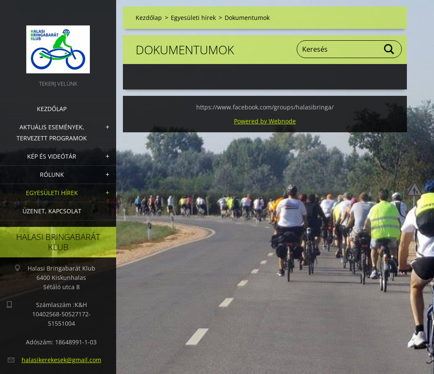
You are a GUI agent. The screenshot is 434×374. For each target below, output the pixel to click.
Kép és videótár (51, 156)
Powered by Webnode (265, 121)
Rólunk (52, 174)
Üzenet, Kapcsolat (51, 211)
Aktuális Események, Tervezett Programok (52, 132)
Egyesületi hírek (52, 193)
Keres (389, 49)
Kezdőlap (52, 109)
